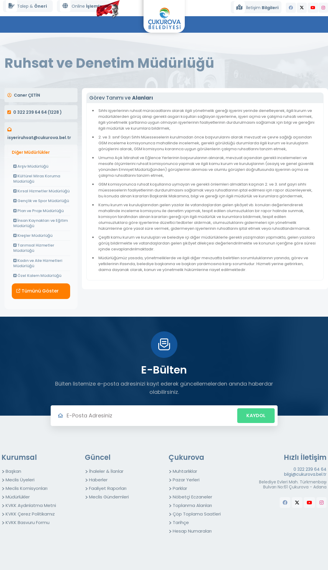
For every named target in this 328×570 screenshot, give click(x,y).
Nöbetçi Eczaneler (192, 497)
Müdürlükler (18, 497)
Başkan (13, 471)
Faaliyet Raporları (107, 488)
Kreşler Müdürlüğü (32, 235)
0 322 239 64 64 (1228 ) (37, 112)
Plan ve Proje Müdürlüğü (38, 211)
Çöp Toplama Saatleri (197, 514)
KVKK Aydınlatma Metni (31, 505)
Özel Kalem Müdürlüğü (37, 275)
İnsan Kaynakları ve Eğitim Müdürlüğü (40, 223)
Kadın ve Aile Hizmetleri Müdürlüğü (37, 263)
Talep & (26, 6)
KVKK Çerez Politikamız (30, 514)
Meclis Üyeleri (20, 480)
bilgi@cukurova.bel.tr (305, 474)
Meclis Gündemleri (109, 497)
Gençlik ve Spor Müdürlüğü (41, 201)
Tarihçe (181, 522)
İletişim (256, 7)
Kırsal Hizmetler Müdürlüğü (41, 191)
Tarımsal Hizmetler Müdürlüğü (33, 247)
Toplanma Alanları (192, 505)
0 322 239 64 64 (310, 469)
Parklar (180, 488)
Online (82, 6)
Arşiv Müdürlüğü (30, 166)
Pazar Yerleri (186, 480)
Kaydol (256, 415)
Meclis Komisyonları (26, 488)
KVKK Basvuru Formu (28, 522)
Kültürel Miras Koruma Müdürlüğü (36, 178)
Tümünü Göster (37, 291)
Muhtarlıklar (185, 471)
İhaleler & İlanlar (106, 471)
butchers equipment (316, 514)
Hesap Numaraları (192, 531)
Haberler (98, 480)
